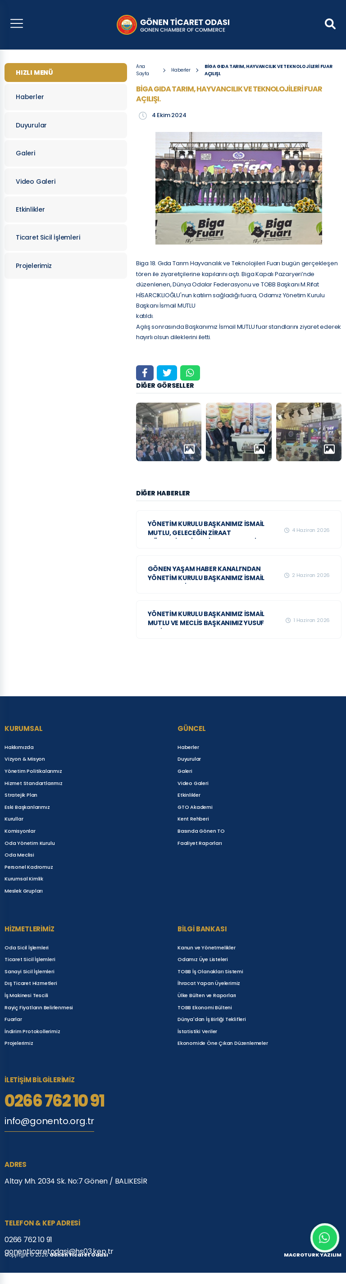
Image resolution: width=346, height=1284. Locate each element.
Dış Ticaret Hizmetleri (31, 983)
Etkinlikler (63, 209)
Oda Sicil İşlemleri (27, 947)
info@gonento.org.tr (49, 1121)
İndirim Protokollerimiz (32, 1031)
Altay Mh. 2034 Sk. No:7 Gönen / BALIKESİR (76, 1181)
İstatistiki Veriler (197, 1031)
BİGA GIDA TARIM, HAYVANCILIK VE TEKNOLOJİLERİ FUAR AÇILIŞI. (268, 70)
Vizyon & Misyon (25, 758)
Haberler (63, 96)
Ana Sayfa (142, 70)
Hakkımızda (19, 747)
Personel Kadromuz (29, 867)
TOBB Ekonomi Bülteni (205, 1007)
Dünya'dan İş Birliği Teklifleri (212, 1019)
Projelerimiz (63, 265)
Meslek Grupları (24, 890)
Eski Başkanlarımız (27, 807)
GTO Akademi (195, 807)
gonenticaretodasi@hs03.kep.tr (59, 1251)
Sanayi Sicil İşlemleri (30, 971)
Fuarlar (13, 1019)
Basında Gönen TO (201, 831)
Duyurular (63, 125)
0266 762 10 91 (54, 1101)
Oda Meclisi (19, 854)
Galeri (63, 153)
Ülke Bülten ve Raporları (207, 995)
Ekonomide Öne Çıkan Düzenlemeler (223, 1043)
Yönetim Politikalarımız (33, 771)
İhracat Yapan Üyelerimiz (209, 983)
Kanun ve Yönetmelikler (207, 947)
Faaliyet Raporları (200, 843)
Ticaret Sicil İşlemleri (63, 237)
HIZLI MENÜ (34, 72)
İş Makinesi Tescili (26, 995)
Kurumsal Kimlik (24, 878)
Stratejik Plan (21, 795)
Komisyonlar (20, 831)
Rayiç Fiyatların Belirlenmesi (39, 1007)
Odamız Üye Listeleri (203, 959)
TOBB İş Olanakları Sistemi (210, 971)
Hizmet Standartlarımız (34, 783)
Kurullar (14, 818)
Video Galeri (63, 181)
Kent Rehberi (193, 818)
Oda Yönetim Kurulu (30, 843)
